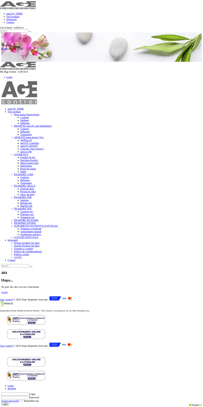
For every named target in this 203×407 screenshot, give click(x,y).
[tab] (105, 385)
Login (11, 385)
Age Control (6, 299)
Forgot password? (10, 401)
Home (4, 48)
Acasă (4, 292)
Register (12, 388)
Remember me (31, 401)
